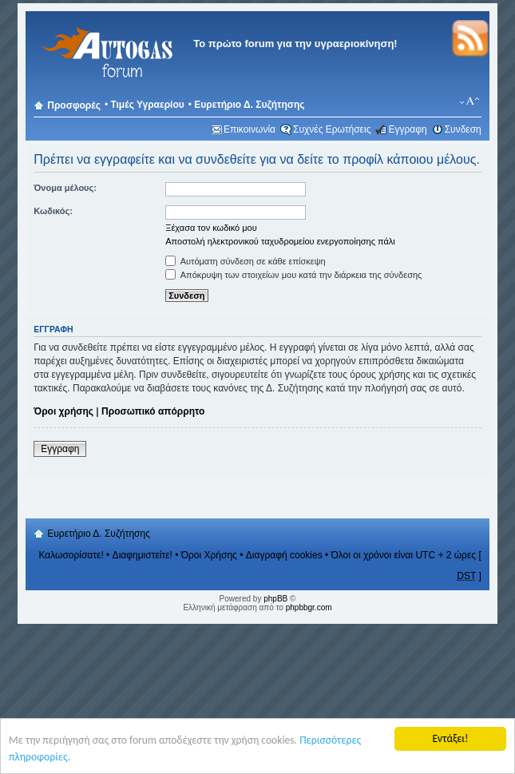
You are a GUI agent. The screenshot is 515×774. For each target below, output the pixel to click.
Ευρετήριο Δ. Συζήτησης (249, 104)
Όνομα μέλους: (65, 188)
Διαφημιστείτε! (142, 555)
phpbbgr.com (309, 607)
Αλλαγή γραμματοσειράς (469, 101)
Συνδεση (463, 129)
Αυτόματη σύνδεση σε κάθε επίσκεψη (245, 261)
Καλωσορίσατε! (70, 555)
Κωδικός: (53, 211)
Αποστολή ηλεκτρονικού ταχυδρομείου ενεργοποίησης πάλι (280, 241)
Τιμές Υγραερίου (147, 104)
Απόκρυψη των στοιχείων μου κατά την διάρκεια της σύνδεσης (293, 275)
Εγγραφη (407, 129)
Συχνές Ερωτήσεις (331, 129)
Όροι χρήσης (63, 411)
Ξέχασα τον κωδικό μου (211, 227)
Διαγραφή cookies (284, 555)
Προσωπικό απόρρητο (152, 411)
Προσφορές (74, 105)
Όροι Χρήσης (209, 555)
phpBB (275, 598)
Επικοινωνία (249, 129)
